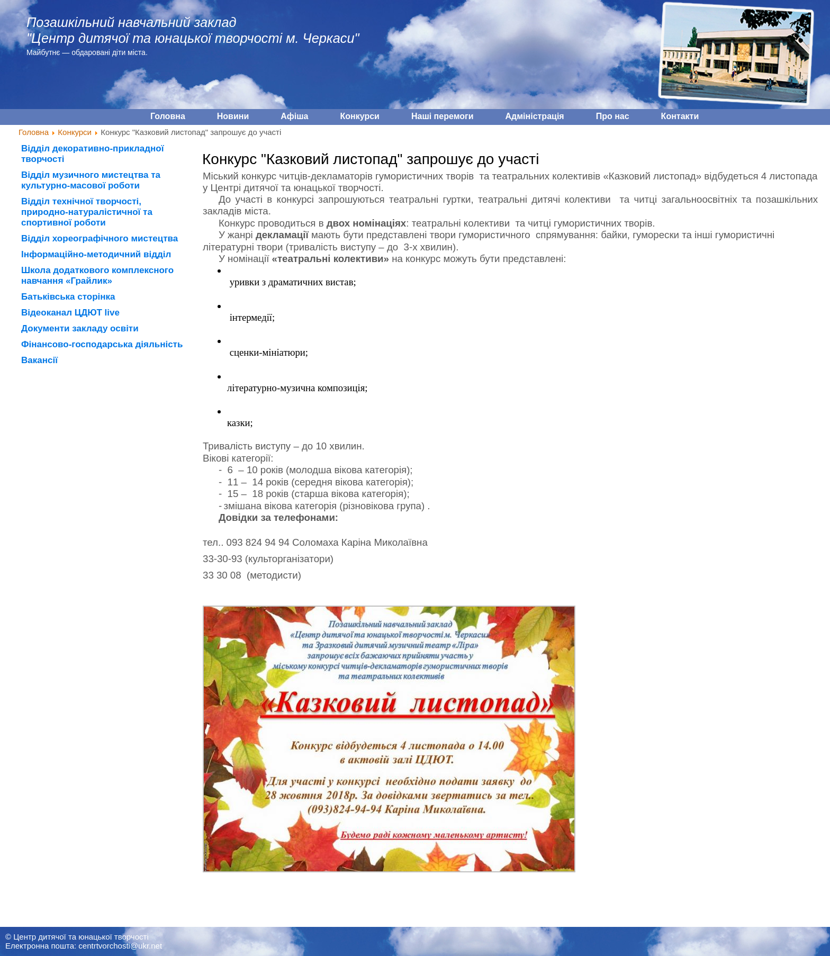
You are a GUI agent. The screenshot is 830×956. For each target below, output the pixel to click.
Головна (34, 132)
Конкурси (75, 132)
